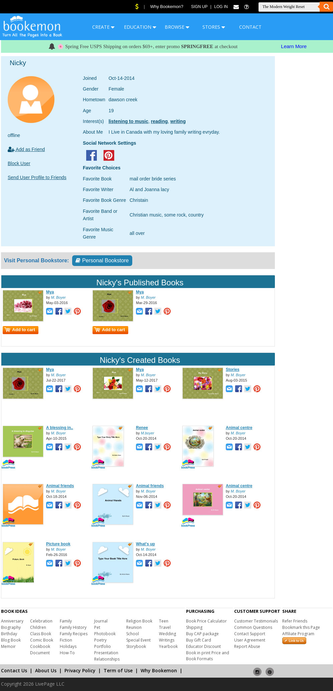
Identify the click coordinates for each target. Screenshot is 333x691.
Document (40, 653)
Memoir (8, 646)
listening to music (128, 121)
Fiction (66, 640)
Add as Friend (26, 149)
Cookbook (40, 646)
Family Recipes (74, 634)
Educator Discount (203, 646)
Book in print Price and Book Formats (207, 656)
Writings (166, 640)
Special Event (138, 640)
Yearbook (168, 646)
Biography (11, 627)
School (132, 634)
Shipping (194, 627)
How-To (67, 653)
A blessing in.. (59, 427)
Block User (19, 163)
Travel (165, 627)
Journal (101, 621)
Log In (221, 6)
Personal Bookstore (102, 260)
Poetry (100, 640)
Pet (97, 627)
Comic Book (41, 640)
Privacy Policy (80, 670)
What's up (145, 544)
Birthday (9, 634)
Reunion (134, 627)
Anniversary (12, 621)
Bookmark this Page (301, 627)
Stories (232, 369)
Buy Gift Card (198, 640)
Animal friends (60, 485)
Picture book (58, 544)
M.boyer (147, 433)
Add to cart (19, 329)
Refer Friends (294, 621)
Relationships (107, 659)
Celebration (41, 621)
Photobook (105, 634)
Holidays (68, 646)
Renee (142, 427)
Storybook (136, 646)
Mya (50, 292)
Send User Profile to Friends (37, 177)
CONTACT (250, 27)
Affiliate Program (298, 634)
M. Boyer (58, 297)
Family (66, 621)
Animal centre (239, 427)
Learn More (294, 46)
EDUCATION (140, 27)
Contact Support (249, 634)
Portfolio (102, 646)
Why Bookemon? (166, 6)
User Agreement (249, 640)
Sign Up (199, 6)
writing (178, 121)
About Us (45, 670)
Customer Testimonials (256, 621)
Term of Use (118, 670)
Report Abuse (247, 646)
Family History (73, 627)
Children (38, 627)
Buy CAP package (202, 634)
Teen (163, 621)
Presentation (106, 653)
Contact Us (14, 670)
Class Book (40, 634)
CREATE (103, 27)
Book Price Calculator (206, 621)
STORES (213, 27)
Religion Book (139, 621)
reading (159, 121)
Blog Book (11, 640)
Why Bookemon (159, 670)
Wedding (167, 634)
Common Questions (253, 627)
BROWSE (177, 27)
